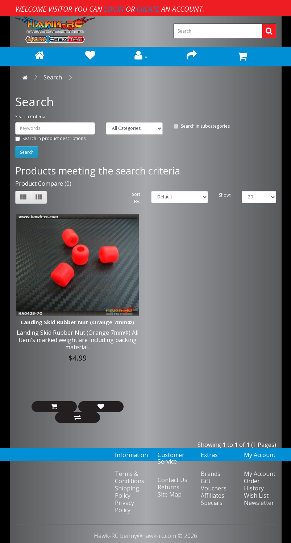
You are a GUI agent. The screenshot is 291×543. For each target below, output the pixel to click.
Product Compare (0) (43, 184)
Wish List (256, 495)
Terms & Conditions (129, 477)
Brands (210, 474)
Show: (225, 195)
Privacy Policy (124, 506)
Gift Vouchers (213, 484)
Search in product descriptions (50, 138)
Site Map (170, 494)
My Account (259, 474)
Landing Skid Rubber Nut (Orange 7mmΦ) (77, 322)
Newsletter (259, 503)
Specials (212, 503)
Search (52, 77)
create (148, 9)
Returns (168, 487)
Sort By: (136, 198)
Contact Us (172, 480)
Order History (254, 484)
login (114, 9)
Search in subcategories (202, 126)
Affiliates (212, 495)
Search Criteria (30, 117)
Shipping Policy (127, 491)
